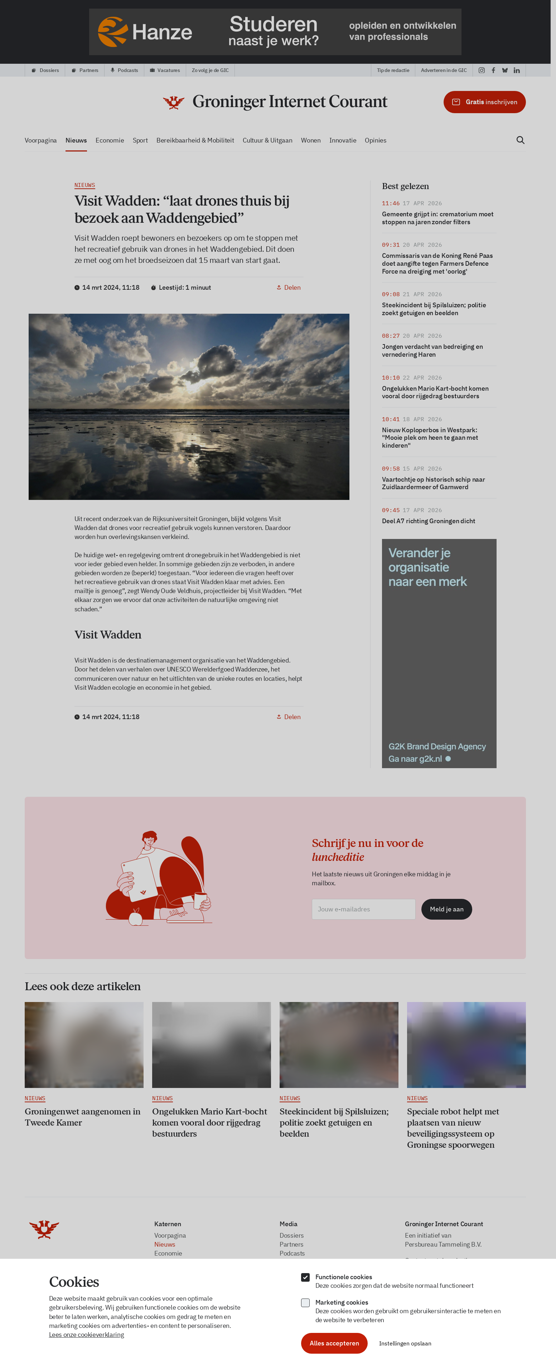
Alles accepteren (334, 1343)
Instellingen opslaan (405, 1343)
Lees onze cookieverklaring (86, 1334)
